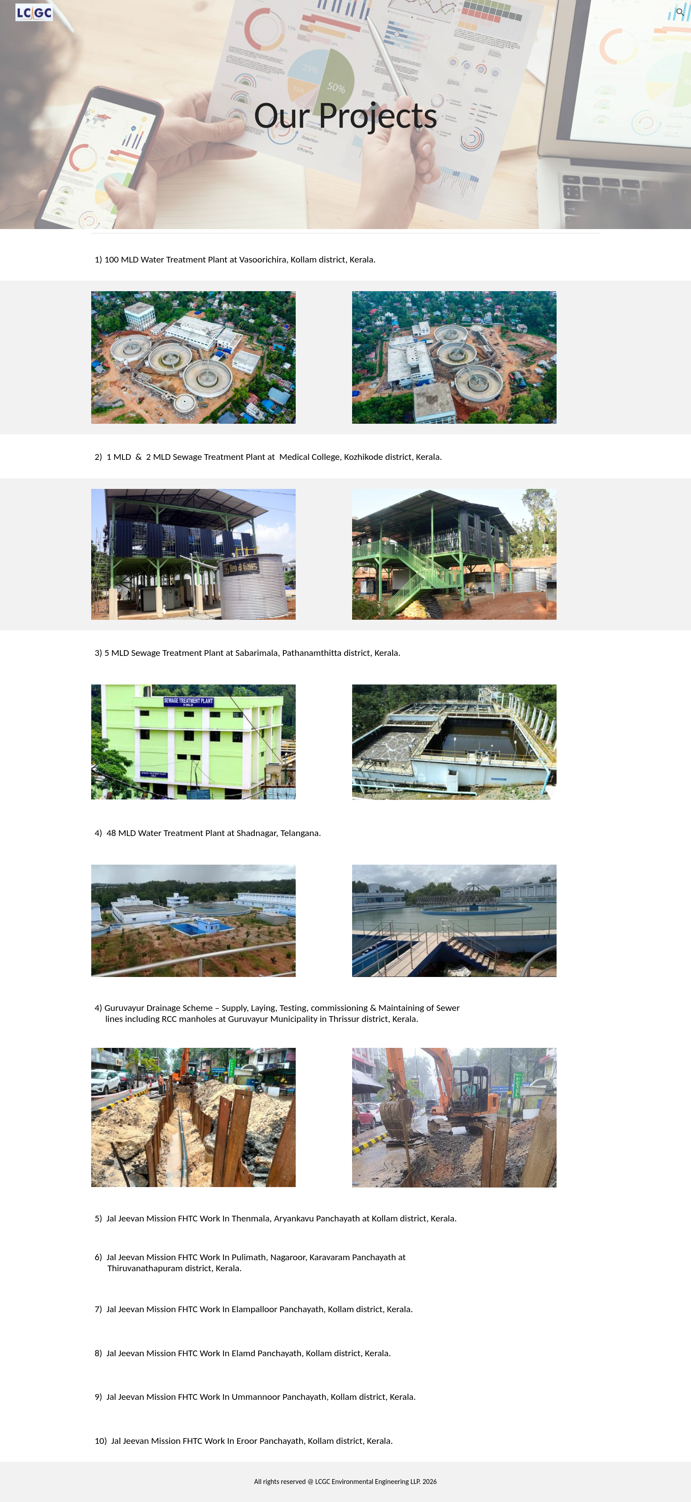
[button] (680, 12)
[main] (345, 114)
